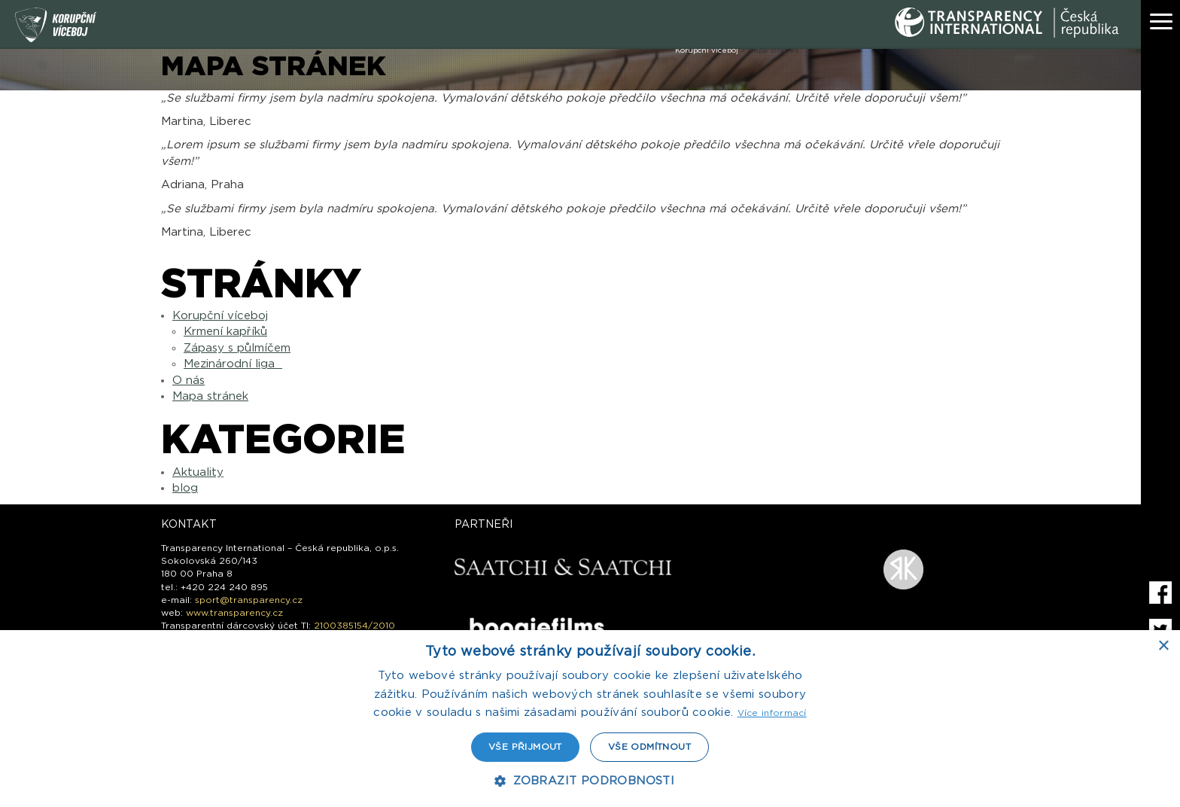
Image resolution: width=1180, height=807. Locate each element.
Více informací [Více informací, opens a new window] (772, 712)
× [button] (1163, 646)
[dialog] (590, 718)
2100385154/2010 (354, 625)
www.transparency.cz (234, 612)
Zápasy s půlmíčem (237, 348)
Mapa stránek (210, 396)
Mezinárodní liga (233, 364)
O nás (188, 380)
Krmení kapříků (225, 331)
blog (185, 488)
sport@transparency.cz (249, 599)
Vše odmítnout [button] (649, 746)
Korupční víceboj (220, 315)
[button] (590, 781)
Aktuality (198, 472)
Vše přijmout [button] (525, 746)
